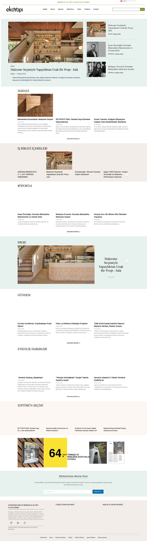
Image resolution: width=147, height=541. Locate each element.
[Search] (142, 9)
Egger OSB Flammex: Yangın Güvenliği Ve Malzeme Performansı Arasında (116, 174)
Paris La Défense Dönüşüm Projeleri (72, 323)
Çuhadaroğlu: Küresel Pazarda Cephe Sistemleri (87, 173)
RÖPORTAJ (111, 54)
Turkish (123, 1)
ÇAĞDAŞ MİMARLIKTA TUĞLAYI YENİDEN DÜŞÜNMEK (27, 174)
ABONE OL (98, 492)
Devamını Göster (73, 139)
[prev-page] (11, 47)
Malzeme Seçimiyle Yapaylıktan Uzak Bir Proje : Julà (44, 69)
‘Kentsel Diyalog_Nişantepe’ (31, 377)
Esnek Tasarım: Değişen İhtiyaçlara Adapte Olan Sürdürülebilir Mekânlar (110, 120)
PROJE (12, 66)
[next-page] (80, 47)
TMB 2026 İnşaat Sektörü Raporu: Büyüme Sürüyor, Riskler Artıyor (109, 324)
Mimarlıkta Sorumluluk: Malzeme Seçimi (35, 119)
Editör (13, 74)
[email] (68, 492)
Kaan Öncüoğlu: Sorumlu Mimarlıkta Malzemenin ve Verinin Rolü (120, 48)
